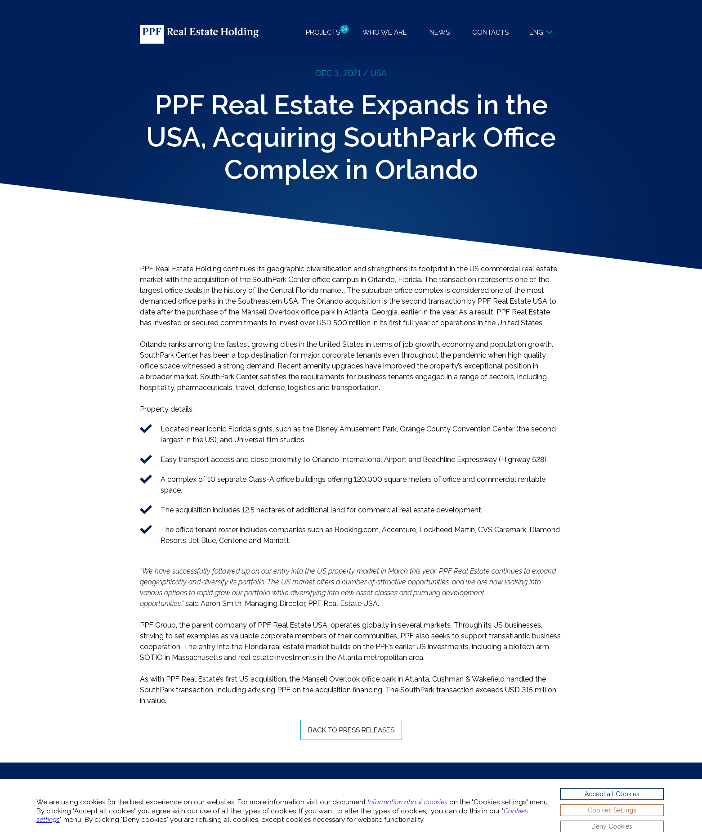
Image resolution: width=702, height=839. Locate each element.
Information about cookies (407, 802)
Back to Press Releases (351, 730)
